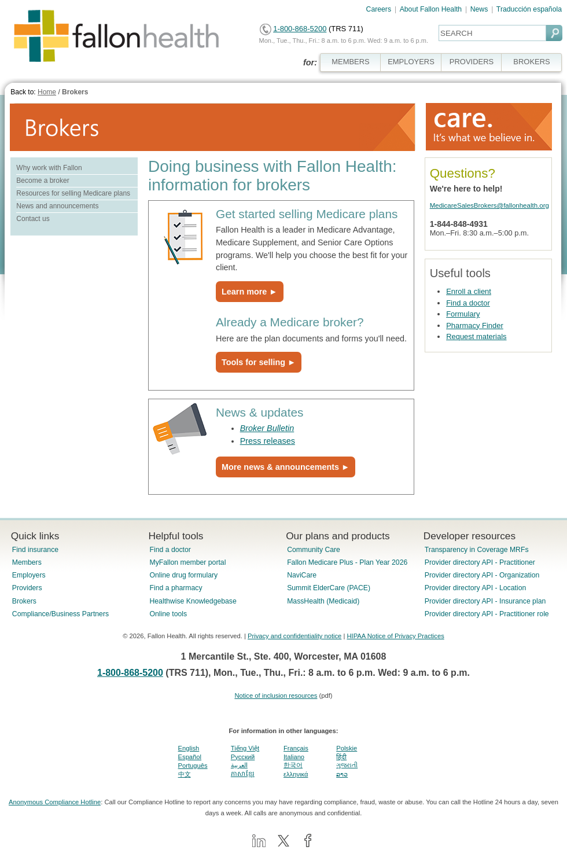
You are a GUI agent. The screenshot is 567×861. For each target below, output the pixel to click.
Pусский (243, 756)
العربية (239, 764)
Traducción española (529, 9)
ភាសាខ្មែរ (243, 773)
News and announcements (57, 206)
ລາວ (342, 774)
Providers (27, 588)
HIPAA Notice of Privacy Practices (395, 635)
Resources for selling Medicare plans (73, 193)
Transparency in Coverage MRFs (477, 550)
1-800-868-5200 (299, 28)
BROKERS (531, 61)
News (479, 9)
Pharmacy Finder (474, 325)
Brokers (75, 92)
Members (27, 562)
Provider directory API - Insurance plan (485, 601)
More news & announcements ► (285, 467)
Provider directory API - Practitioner (480, 562)
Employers (29, 575)
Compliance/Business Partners (60, 614)
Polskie (346, 748)
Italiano (294, 756)
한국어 (293, 764)
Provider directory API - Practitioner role (487, 614)
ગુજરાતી (347, 764)
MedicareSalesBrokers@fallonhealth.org (489, 205)
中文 (184, 774)
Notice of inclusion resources (275, 695)
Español (189, 756)
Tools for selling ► (259, 362)
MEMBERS (351, 61)
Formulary (463, 314)
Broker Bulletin (267, 428)
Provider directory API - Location (475, 588)
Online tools (168, 614)
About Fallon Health (431, 9)
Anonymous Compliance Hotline (55, 802)
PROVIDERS (472, 61)
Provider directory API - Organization (482, 575)
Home (47, 92)
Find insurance (35, 550)
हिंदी (341, 756)
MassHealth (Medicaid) (323, 601)
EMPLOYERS (411, 61)
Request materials (476, 336)
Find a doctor (468, 303)
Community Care (313, 550)
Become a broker (42, 180)
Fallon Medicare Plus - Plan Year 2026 (347, 562)
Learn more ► (250, 291)
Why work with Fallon (49, 168)
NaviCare (301, 575)
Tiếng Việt (245, 748)
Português (193, 765)
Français (296, 748)
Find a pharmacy (175, 588)
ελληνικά (296, 774)
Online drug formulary (183, 575)
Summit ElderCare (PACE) (328, 588)
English (189, 748)
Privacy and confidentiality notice (294, 635)
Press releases (267, 441)
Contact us (32, 219)
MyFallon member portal (187, 562)
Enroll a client (468, 291)
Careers (379, 9)
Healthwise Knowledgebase (192, 601)
